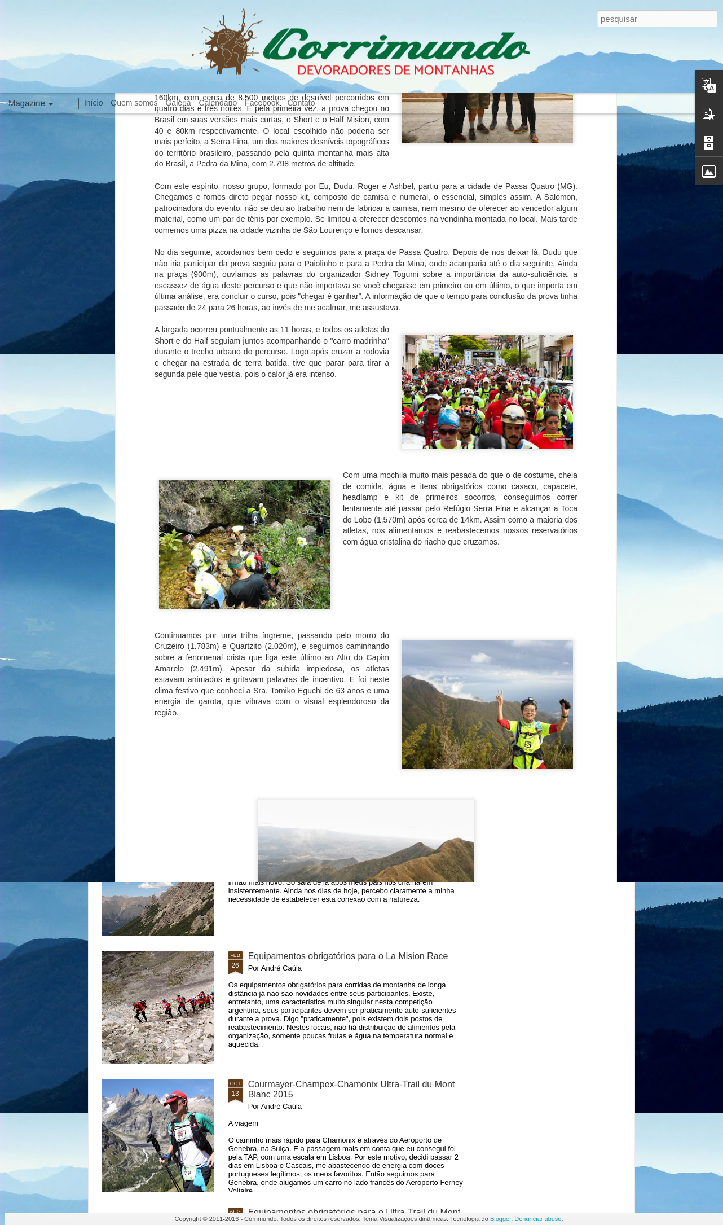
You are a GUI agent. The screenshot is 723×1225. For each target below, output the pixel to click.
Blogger (500, 1218)
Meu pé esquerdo (283, 700)
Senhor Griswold (281, 828)
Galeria (178, 102)
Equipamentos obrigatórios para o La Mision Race (348, 956)
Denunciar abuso (537, 1218)
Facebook (262, 102)
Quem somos (134, 102)
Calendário (218, 102)
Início (93, 102)
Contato (301, 102)
